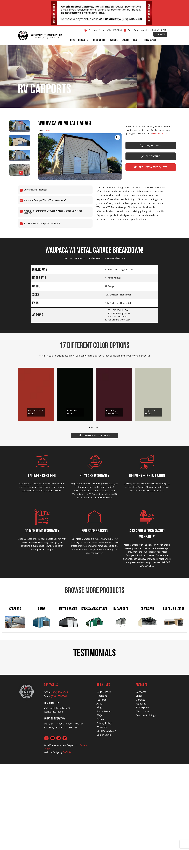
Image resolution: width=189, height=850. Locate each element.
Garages (140, 785)
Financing (101, 781)
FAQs (99, 801)
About (99, 789)
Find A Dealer (103, 797)
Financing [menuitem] (113, 40)
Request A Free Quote (150, 167)
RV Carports (142, 793)
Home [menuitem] (72, 40)
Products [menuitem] (83, 40)
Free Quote (160, 34)
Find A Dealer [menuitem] (150, 40)
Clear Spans (142, 797)
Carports (141, 777)
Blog (99, 793)
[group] (80, 156)
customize (150, 156)
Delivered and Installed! (35, 189)
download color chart (94, 435)
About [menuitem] (135, 40)
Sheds (139, 781)
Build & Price (103, 777)
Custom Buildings (146, 801)
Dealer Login (103, 820)
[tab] (15, 622)
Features (101, 785)
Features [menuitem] (125, 40)
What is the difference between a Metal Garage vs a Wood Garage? (53, 211)
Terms (100, 805)
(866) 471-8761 (159, 30)
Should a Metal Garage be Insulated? (42, 223)
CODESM (67, 838)
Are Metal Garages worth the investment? (45, 200)
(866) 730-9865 (114, 30)
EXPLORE (41, 705)
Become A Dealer (106, 816)
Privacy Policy (104, 809)
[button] (21, 173)
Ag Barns (141, 789)
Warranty (101, 812)
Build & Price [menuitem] (99, 40)
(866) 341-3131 (159, 133)
